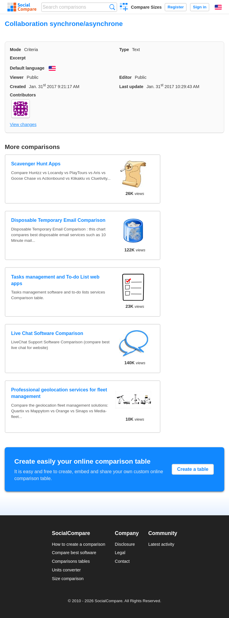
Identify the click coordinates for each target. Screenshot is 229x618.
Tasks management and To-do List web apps (55, 280)
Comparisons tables (71, 561)
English (218, 7)
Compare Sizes (146, 7)
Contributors (23, 95)
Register (176, 7)
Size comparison (67, 578)
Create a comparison (124, 7)
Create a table (192, 469)
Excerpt (18, 58)
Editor (125, 77)
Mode (15, 49)
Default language (27, 68)
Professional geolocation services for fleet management (59, 393)
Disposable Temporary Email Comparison (58, 220)
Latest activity (161, 544)
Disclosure (125, 544)
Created (18, 86)
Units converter (66, 570)
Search (112, 7)
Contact (122, 561)
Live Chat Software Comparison (47, 333)
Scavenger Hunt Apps (36, 163)
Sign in (199, 7)
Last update (131, 86)
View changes (23, 124)
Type (124, 49)
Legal (120, 552)
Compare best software (74, 552)
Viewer (17, 77)
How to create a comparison (78, 544)
